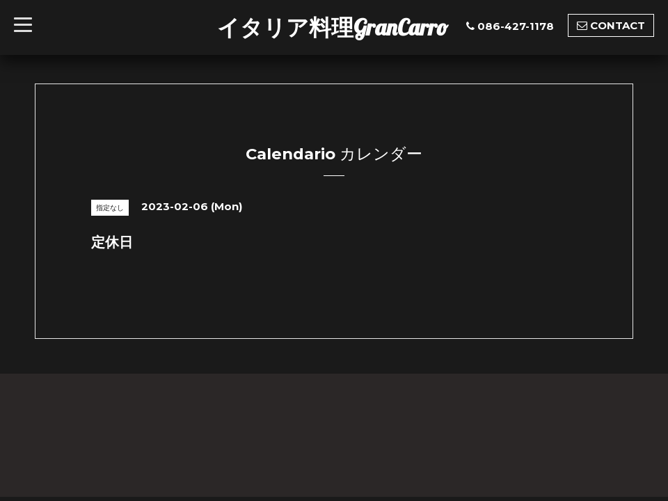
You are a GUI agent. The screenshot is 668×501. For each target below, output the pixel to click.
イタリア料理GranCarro (332, 27)
